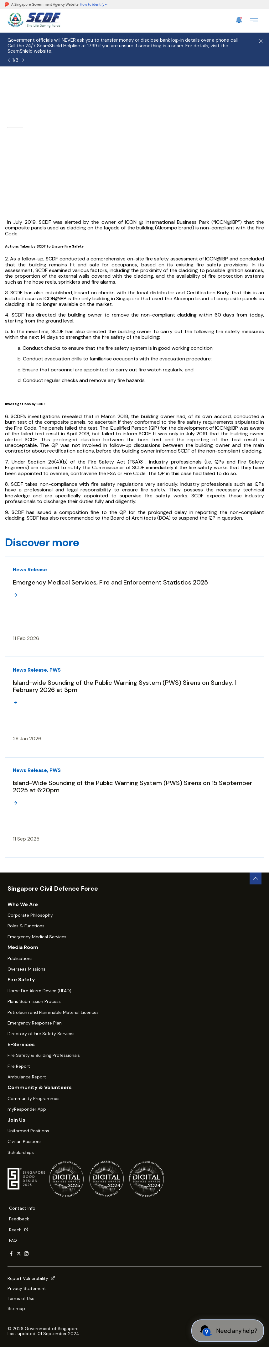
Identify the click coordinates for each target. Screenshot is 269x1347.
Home (14, 83)
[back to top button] (255, 878)
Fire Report (19, 1066)
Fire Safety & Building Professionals (44, 1055)
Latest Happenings (115, 83)
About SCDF (40, 83)
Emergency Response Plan (35, 1023)
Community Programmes (33, 1098)
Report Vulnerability (31, 1278)
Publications (20, 958)
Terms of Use (21, 1298)
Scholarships (21, 1152)
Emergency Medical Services (37, 937)
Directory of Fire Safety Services (41, 1033)
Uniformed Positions (28, 1131)
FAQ (13, 1240)
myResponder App (27, 1109)
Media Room (74, 83)
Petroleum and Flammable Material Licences (53, 1012)
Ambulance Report (27, 1077)
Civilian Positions (25, 1141)
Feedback (19, 1219)
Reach (18, 1230)
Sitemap (16, 1308)
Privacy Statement (27, 1288)
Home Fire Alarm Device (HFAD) (39, 990)
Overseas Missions (26, 969)
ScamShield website (29, 51)
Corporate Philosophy (30, 915)
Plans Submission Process (34, 1001)
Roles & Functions (26, 926)
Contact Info (22, 1208)
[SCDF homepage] (34, 26)
